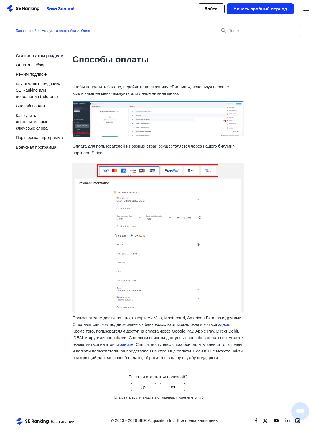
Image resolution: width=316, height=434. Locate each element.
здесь (223, 324)
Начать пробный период (260, 9)
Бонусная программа (36, 147)
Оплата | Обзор (30, 64)
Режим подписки (31, 74)
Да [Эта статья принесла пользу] (143, 387)
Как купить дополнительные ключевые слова (32, 121)
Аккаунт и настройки (59, 31)
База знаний (26, 31)
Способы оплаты (32, 105)
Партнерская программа (39, 137)
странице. (125, 344)
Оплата (87, 31)
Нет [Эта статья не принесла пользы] (172, 387)
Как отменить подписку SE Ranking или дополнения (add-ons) (38, 90)
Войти (211, 9)
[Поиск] (258, 30)
